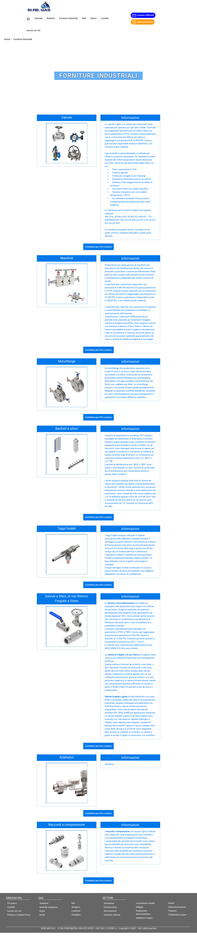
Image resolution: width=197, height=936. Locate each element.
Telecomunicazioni (177, 907)
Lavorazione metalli (145, 903)
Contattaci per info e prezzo (98, 247)
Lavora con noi (33, 30)
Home (7, 39)
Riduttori (51, 18)
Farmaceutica (110, 907)
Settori (93, 18)
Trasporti (172, 911)
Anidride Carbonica (48, 907)
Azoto (42, 915)
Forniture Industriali (68, 18)
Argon (42, 911)
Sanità (171, 903)
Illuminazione (110, 911)
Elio (73, 903)
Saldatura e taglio (144, 918)
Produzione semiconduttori (143, 912)
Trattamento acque (177, 914)
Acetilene (43, 903)
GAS (84, 18)
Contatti (105, 18)
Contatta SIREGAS (143, 15)
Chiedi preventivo (142, 22)
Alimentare (109, 903)
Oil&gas (139, 907)
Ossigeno (76, 914)
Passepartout (104, 934)
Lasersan (76, 911)
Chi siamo (12, 903)
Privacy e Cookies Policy (18, 915)
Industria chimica (112, 915)
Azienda (38, 18)
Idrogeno (76, 907)
